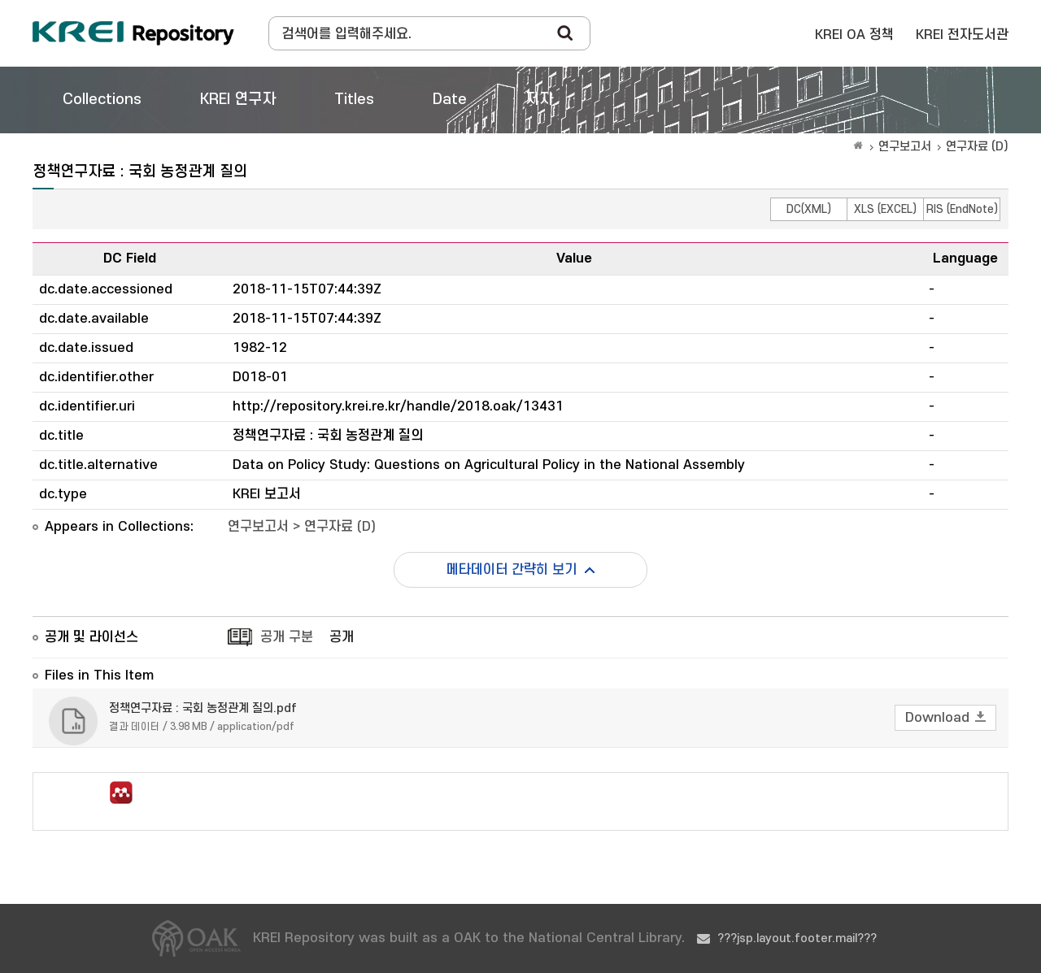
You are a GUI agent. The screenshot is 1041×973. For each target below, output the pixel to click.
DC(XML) (808, 209)
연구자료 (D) (977, 147)
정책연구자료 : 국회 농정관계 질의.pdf (203, 708)
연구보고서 (904, 147)
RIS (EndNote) (962, 209)
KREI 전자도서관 (962, 35)
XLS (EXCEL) (885, 209)
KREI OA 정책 (854, 35)
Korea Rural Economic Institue (133, 33)
